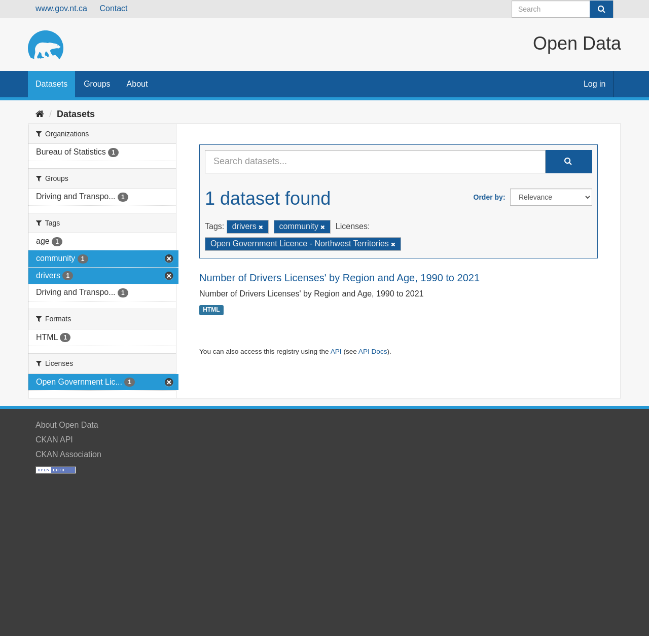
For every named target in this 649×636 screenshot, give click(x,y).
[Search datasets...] (375, 161)
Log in (595, 84)
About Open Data (66, 425)
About (137, 84)
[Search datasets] (563, 9)
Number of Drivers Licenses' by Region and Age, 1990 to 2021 (339, 277)
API (336, 351)
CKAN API (54, 439)
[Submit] (601, 9)
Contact (113, 8)
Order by (488, 197)
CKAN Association (68, 454)
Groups (97, 84)
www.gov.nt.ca (61, 8)
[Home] (39, 114)
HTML (211, 310)
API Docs (372, 351)
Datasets (51, 84)
